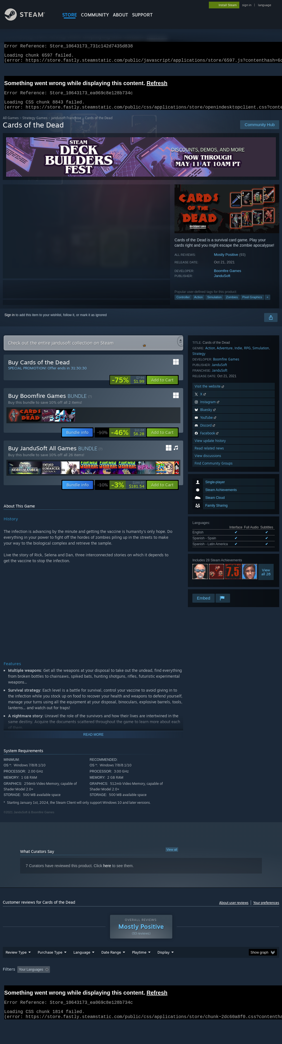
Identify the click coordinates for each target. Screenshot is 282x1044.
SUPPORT (142, 15)
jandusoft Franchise (66, 124)
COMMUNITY (95, 15)
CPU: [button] (246, 984)
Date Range (111, 966)
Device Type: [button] (13, 992)
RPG (247, 470)
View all (172, 856)
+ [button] (267, 303)
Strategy (198, 475)
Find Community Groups (214, 585)
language (264, 5)
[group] (141, 988)
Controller (183, 303)
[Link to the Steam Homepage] (29, 19)
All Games (11, 124)
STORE (69, 15)
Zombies (232, 303)
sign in (246, 5)
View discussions (208, 578)
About (120, 15)
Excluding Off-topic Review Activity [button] (87, 984)
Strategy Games (34, 124)
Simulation (214, 303)
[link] (128, 386)
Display (163, 966)
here (107, 872)
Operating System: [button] (217, 984)
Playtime (139, 966)
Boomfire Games (227, 277)
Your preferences (266, 909)
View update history (210, 563)
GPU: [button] (265, 984)
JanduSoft (222, 282)
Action (198, 303)
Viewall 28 (266, 440)
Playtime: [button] (130, 984)
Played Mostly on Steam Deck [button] (170, 984)
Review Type (16, 966)
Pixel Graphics (252, 303)
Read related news (209, 570)
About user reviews (233, 909)
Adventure (225, 470)
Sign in (9, 322)
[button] (162, 386)
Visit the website (210, 508)
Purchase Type (50, 966)
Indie (238, 470)
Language (81, 966)
